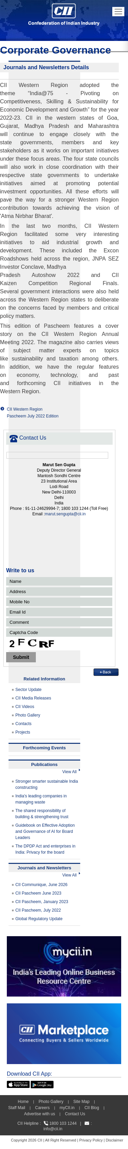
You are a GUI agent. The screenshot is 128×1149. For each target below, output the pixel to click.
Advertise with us (39, 1113)
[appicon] (18, 1083)
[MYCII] (64, 939)
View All (71, 771)
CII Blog (91, 1107)
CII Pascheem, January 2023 (41, 901)
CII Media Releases (33, 698)
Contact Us (75, 1113)
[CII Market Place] (64, 1006)
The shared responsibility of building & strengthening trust (41, 813)
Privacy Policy (90, 1140)
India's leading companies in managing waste (41, 799)
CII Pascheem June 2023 (38, 893)
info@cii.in (52, 1128)
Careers (42, 1107)
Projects (22, 732)
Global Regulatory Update (38, 918)
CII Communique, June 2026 (41, 884)
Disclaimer (114, 1140)
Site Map (81, 1101)
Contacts (23, 723)
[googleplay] (42, 1083)
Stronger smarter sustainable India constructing (46, 784)
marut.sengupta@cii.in (65, 514)
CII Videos (24, 706)
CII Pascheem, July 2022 (38, 910)
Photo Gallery (27, 715)
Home (23, 1101)
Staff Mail (16, 1107)
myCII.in (66, 1107)
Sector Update (28, 689)
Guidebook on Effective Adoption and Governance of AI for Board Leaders (45, 831)
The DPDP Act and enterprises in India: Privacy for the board (45, 849)
